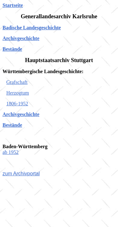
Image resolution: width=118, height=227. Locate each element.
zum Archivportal (21, 173)
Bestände (12, 49)
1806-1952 (17, 103)
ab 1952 (11, 152)
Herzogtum (17, 93)
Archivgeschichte (21, 38)
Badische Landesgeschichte (32, 27)
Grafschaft (17, 82)
